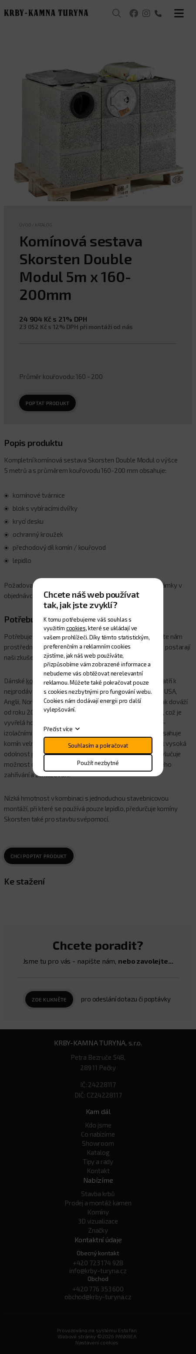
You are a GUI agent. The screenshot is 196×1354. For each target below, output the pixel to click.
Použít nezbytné (98, 762)
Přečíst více (58, 728)
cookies (76, 628)
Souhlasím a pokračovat (98, 745)
